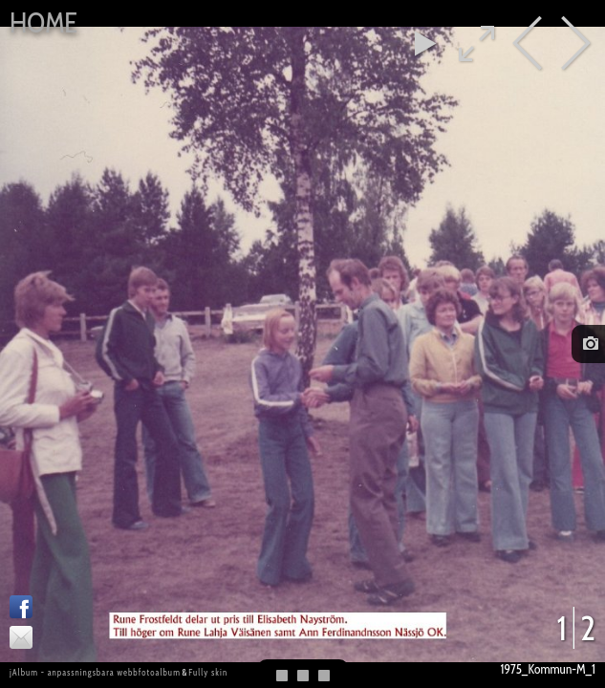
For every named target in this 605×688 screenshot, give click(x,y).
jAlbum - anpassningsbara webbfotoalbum (95, 672)
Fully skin (207, 672)
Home (43, 22)
